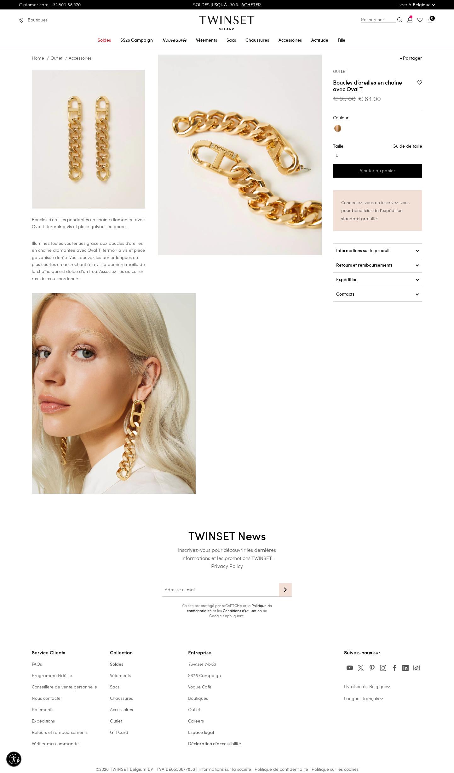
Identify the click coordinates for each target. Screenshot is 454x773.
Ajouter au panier (377, 171)
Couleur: (341, 117)
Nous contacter (47, 698)
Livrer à (415, 5)
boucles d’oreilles (126, 243)
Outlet (56, 58)
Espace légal (201, 732)
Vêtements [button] (206, 40)
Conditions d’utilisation (242, 610)
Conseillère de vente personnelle (64, 687)
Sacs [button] (231, 40)
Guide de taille (407, 146)
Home (38, 58)
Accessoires (80, 58)
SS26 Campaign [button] (136, 40)
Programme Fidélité (52, 675)
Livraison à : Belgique (367, 686)
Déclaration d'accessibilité (214, 743)
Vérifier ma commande (55, 743)
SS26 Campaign (204, 675)
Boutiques (198, 698)
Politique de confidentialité (282, 769)
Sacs (114, 687)
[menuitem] (104, 39)
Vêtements (120, 675)
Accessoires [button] (290, 40)
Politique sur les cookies (335, 769)
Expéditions (43, 721)
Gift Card (119, 732)
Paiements (42, 709)
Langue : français (363, 698)
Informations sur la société (225, 769)
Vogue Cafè (199, 687)
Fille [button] (341, 40)
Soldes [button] (104, 40)
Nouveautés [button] (174, 40)
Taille (377, 146)
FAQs (37, 664)
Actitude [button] (319, 40)
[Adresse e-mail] (220, 590)
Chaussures (121, 698)
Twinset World (202, 664)
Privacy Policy (227, 566)
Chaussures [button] (257, 40)
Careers (196, 721)
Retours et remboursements (60, 732)
